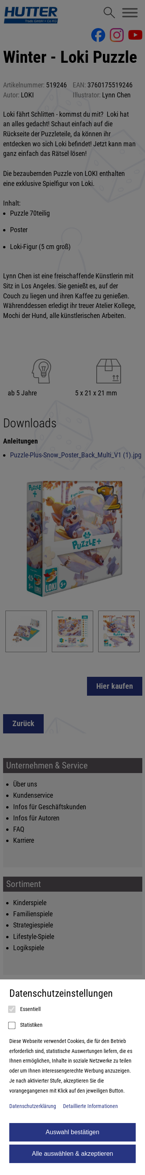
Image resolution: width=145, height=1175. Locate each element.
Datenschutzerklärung (32, 1106)
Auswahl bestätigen (72, 1132)
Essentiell (25, 1009)
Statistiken (26, 1025)
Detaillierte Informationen (90, 1106)
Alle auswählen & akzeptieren (72, 1153)
